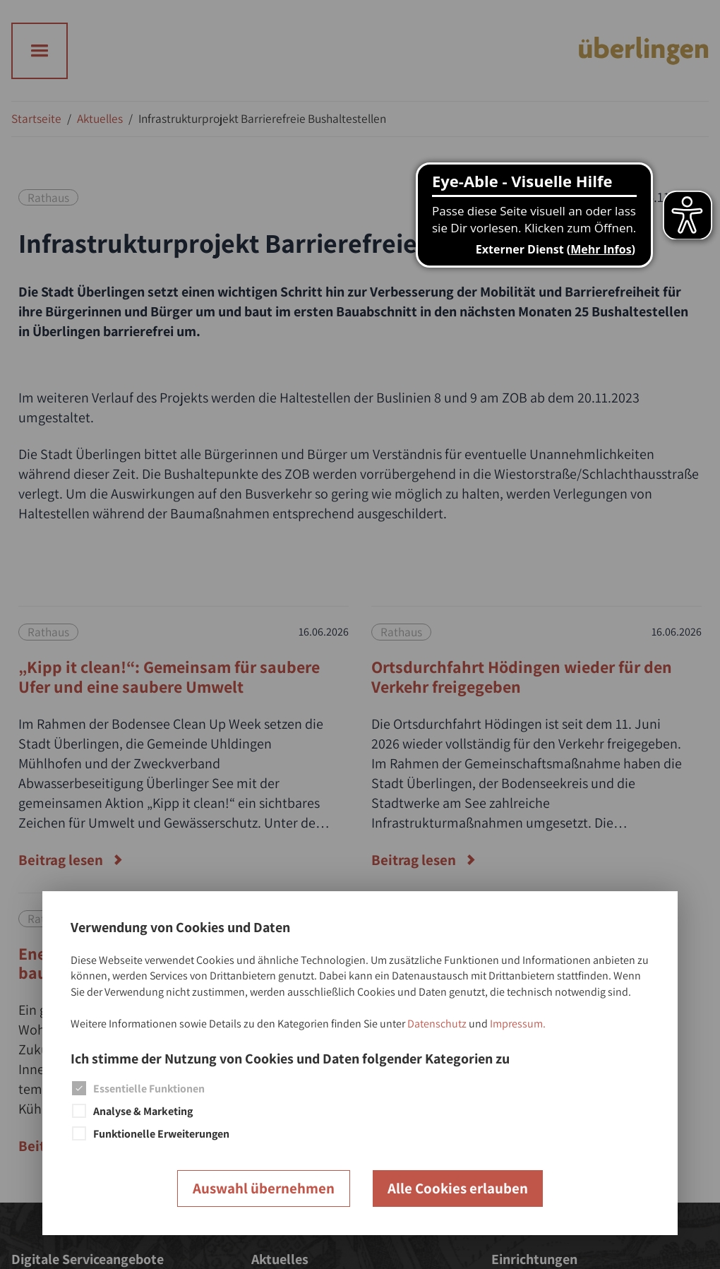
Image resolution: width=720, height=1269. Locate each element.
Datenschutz (437, 1023)
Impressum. (518, 1023)
